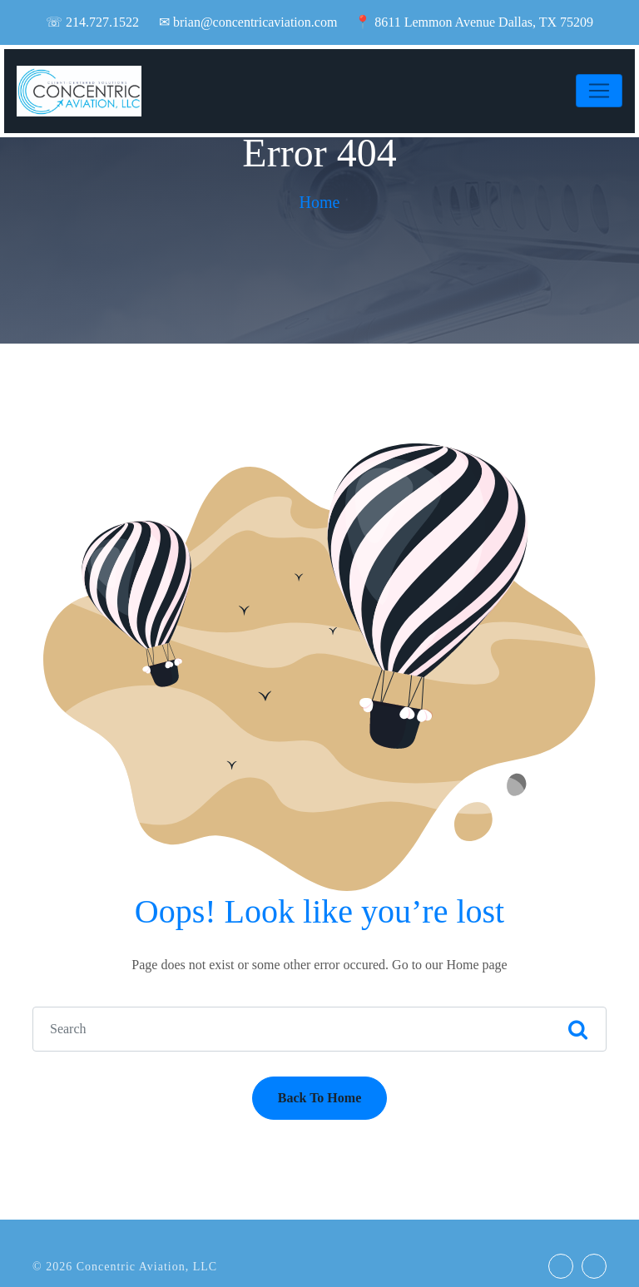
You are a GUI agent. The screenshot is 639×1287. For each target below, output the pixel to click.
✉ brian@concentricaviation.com (248, 22)
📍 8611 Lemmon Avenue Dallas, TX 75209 (473, 22)
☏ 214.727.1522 (92, 22)
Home (320, 202)
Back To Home (319, 1098)
